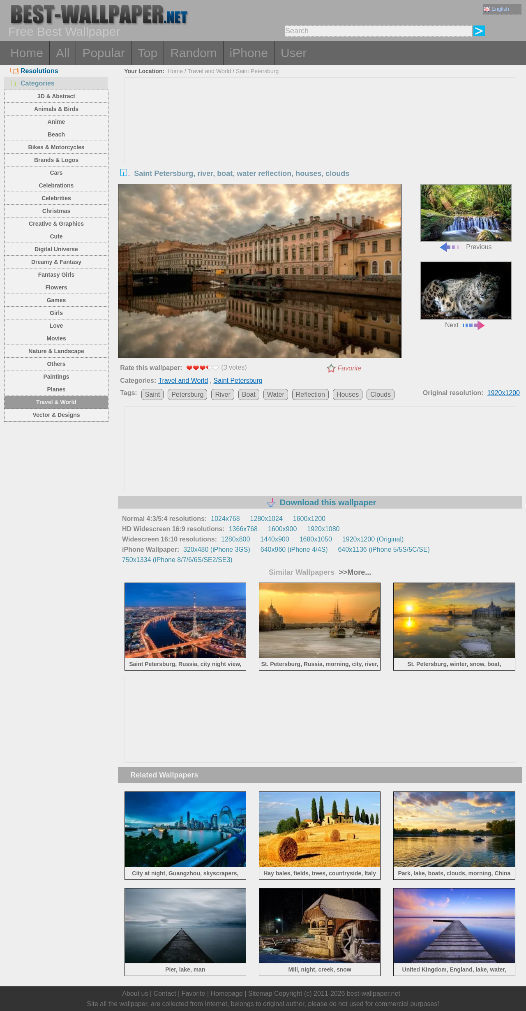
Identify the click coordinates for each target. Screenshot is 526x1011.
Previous (466, 217)
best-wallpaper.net (373, 993)
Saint (152, 394)
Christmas (56, 211)
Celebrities (56, 198)
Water (275, 394)
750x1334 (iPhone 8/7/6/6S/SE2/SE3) (177, 559)
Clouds (380, 394)
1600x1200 (309, 518)
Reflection (310, 394)
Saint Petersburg (257, 71)
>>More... (354, 572)
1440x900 (274, 539)
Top (147, 53)
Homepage (227, 993)
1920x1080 (323, 528)
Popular (103, 53)
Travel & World (56, 402)
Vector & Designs (56, 415)
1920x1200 (503, 392)
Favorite (350, 368)
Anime (56, 121)
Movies (56, 338)
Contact (164, 993)
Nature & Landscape (56, 351)
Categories (32, 83)
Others (56, 364)
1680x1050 (316, 539)
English (496, 9)
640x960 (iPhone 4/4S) (294, 549)
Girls (56, 313)
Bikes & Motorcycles (56, 147)
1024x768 (225, 518)
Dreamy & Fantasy (56, 262)
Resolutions (34, 70)
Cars (56, 172)
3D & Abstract (56, 96)
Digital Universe (56, 249)
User (294, 53)
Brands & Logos (56, 160)
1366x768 (243, 528)
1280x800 (235, 539)
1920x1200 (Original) (373, 539)
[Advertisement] (320, 139)
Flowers (56, 287)
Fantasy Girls (56, 274)
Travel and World (209, 71)
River (222, 394)
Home (26, 53)
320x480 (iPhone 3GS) (216, 549)
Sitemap (260, 993)
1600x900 (282, 528)
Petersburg (187, 394)
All (62, 53)
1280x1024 (266, 518)
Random (193, 53)
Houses (348, 394)
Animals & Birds (56, 109)
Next (466, 295)
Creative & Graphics (56, 223)
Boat (249, 394)
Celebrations (56, 185)
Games (56, 300)
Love (56, 325)
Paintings (56, 376)
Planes (56, 389)
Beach (56, 134)
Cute (56, 236)
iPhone (249, 53)
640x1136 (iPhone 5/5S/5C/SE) (383, 549)
